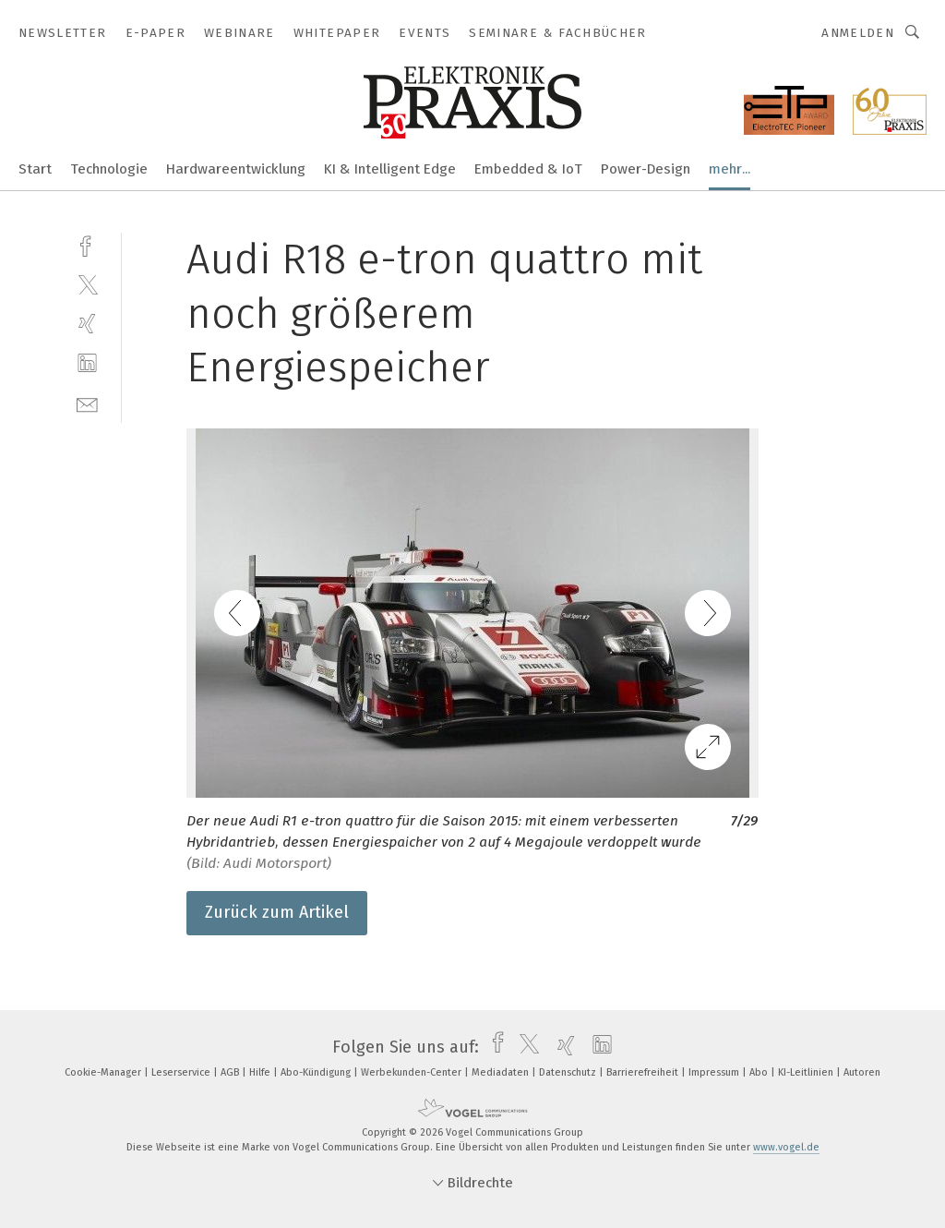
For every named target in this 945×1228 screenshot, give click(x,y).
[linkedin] (87, 363)
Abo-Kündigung (317, 1072)
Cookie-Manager (104, 1072)
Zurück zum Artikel (277, 912)
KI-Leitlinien (807, 1072)
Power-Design (645, 169)
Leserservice (182, 1072)
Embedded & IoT (528, 169)
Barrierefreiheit (643, 1072)
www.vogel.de (786, 1147)
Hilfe (261, 1072)
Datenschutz (569, 1072)
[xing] (87, 323)
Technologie (109, 169)
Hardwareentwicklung (235, 169)
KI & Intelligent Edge (390, 169)
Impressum (715, 1072)
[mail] (87, 403)
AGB (231, 1072)
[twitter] (87, 283)
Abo (760, 1072)
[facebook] (87, 244)
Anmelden (857, 33)
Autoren (861, 1072)
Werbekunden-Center (412, 1072)
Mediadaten (502, 1072)
